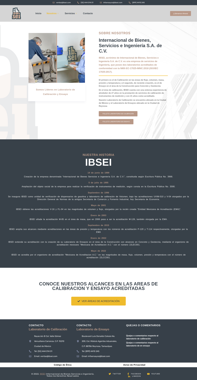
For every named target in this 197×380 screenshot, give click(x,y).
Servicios (71, 13)
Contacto (88, 13)
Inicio (38, 13)
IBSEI (42, 374)
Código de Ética (62, 365)
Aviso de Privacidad (134, 365)
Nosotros (53, 13)
